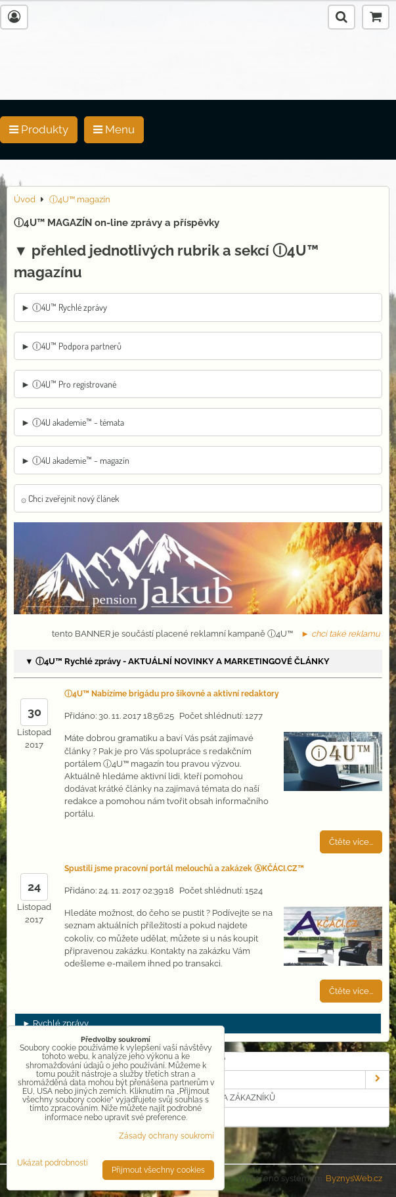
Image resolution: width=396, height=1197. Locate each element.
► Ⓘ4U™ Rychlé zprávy (64, 307)
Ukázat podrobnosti (52, 1163)
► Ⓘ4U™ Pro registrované (68, 384)
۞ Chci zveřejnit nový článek (70, 498)
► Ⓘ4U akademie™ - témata (72, 422)
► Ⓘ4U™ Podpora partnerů (71, 345)
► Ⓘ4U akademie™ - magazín (75, 460)
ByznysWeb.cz (354, 1178)
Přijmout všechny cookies (158, 1170)
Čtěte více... (351, 842)
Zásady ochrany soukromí (166, 1136)
